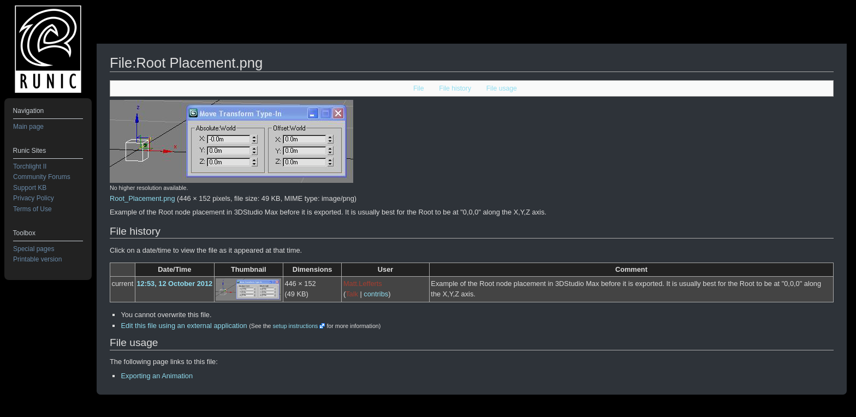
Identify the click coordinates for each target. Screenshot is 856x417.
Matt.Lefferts (362, 283)
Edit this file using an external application (184, 325)
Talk (352, 294)
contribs (376, 294)
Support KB (29, 188)
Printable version (37, 259)
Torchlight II (29, 166)
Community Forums (41, 177)
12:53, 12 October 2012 (174, 283)
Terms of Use (32, 209)
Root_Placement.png (142, 198)
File (418, 88)
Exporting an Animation (157, 376)
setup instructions (295, 326)
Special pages (33, 249)
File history (455, 88)
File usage (501, 88)
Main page (28, 126)
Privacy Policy (33, 198)
